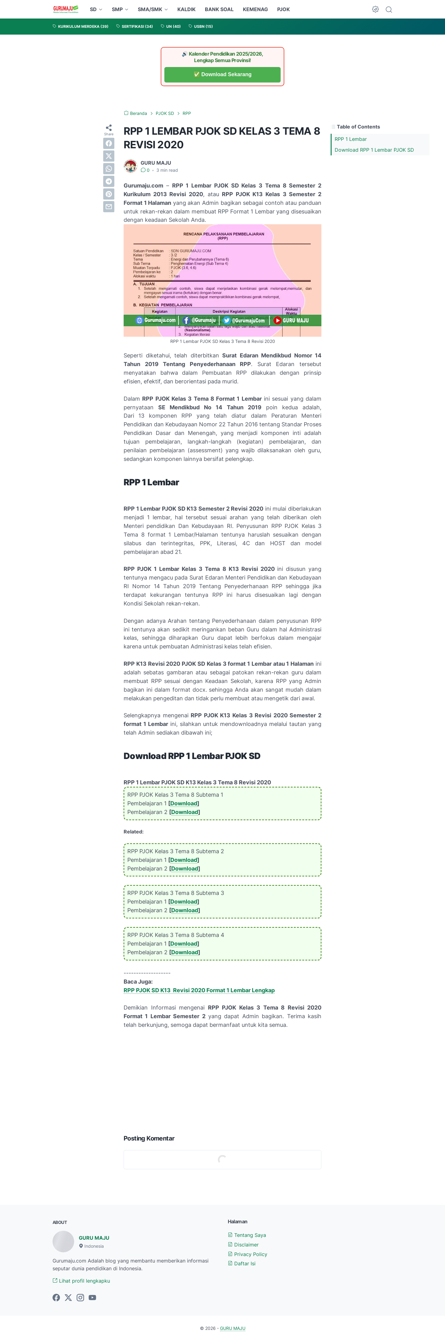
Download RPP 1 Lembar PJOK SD (374, 150)
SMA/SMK (150, 9)
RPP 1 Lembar (351, 139)
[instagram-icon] (80, 1298)
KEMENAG (255, 9)
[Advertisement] (222, 1080)
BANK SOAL (219, 9)
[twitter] (108, 156)
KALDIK (186, 9)
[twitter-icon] (68, 1298)
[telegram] (108, 181)
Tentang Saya (247, 1235)
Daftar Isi (242, 1263)
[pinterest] (108, 194)
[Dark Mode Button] (375, 9)
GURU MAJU (94, 1238)
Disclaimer (243, 1245)
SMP (117, 9)
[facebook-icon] (56, 1298)
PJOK (283, 9)
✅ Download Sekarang (222, 75)
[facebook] (108, 143)
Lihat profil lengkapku (81, 1281)
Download (183, 803)
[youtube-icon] (92, 1298)
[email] (108, 206)
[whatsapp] (108, 168)
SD (93, 9)
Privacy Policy (247, 1254)
